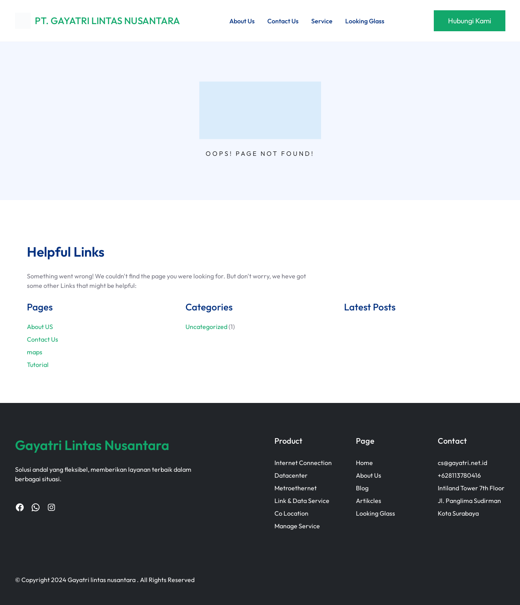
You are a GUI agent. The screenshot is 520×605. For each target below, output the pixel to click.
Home (364, 463)
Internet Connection (303, 463)
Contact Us (42, 339)
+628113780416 (459, 475)
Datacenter (291, 475)
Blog (362, 488)
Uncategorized (206, 327)
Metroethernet (295, 488)
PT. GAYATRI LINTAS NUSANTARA (107, 20)
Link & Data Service (301, 501)
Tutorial (38, 365)
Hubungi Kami (469, 20)
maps (34, 352)
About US (40, 327)
